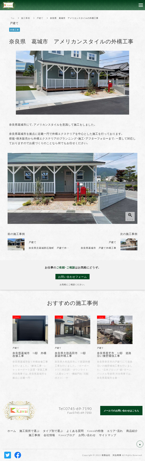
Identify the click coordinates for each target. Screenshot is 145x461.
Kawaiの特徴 (95, 431)
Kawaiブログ (66, 435)
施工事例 (25, 17)
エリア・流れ (115, 431)
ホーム (11, 431)
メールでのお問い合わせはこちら (121, 410)
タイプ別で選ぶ (53, 431)
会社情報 (49, 435)
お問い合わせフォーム (72, 277)
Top (12, 17)
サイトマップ (107, 435)
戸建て (40, 17)
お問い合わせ (87, 435)
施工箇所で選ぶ (29, 431)
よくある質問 (75, 431)
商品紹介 (132, 431)
